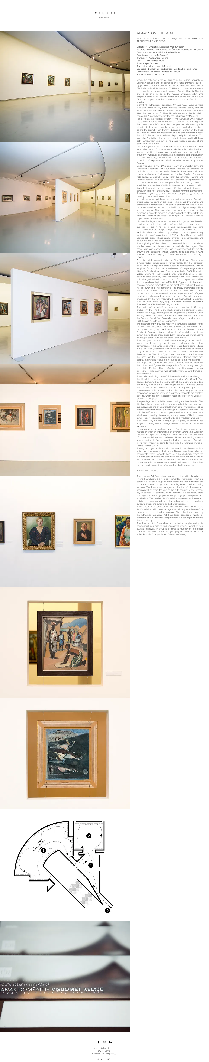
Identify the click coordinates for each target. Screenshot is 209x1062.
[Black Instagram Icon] (104, 1042)
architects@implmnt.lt (104, 1048)
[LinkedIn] (110, 1042)
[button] (65, 86)
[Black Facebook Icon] (98, 1042)
